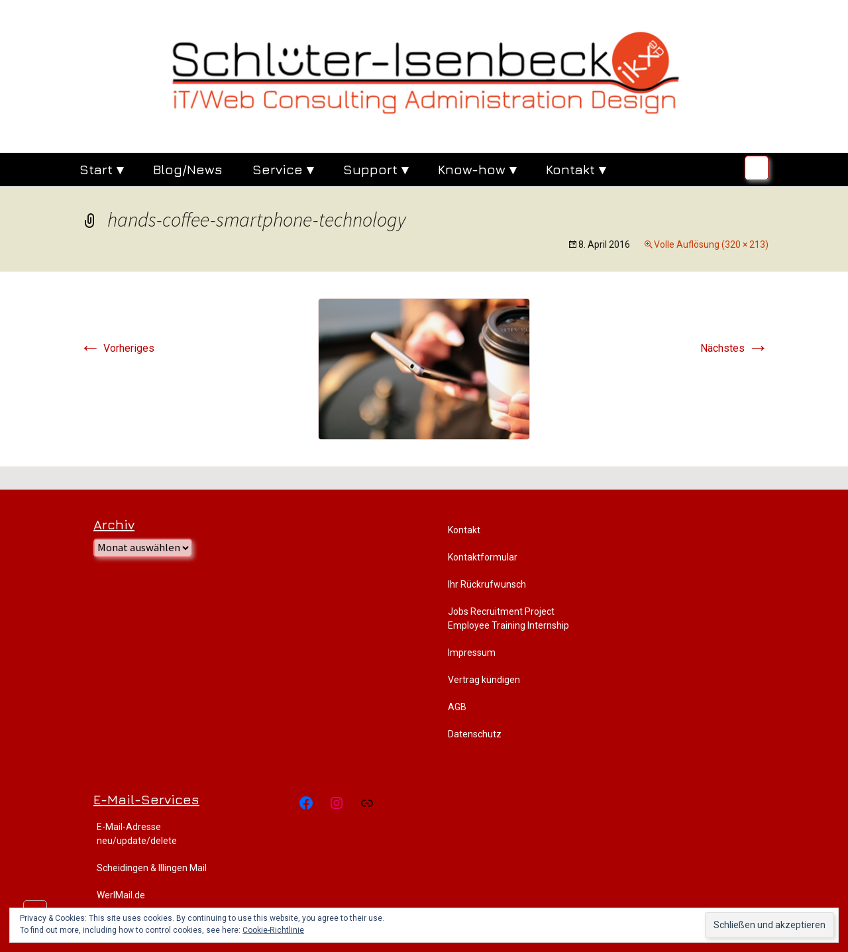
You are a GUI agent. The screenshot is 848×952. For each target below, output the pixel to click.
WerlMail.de (121, 895)
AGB (457, 707)
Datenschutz (475, 734)
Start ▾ (101, 169)
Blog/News (188, 169)
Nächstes (734, 348)
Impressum (472, 652)
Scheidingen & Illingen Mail (152, 868)
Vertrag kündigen (484, 679)
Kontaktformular (482, 557)
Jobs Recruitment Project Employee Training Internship (508, 618)
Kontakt (464, 530)
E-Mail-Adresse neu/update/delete (137, 833)
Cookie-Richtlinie (273, 930)
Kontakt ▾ (576, 169)
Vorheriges (117, 348)
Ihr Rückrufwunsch (487, 584)
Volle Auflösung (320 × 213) (711, 244)
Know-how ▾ (477, 169)
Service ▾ (282, 169)
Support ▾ (375, 169)
